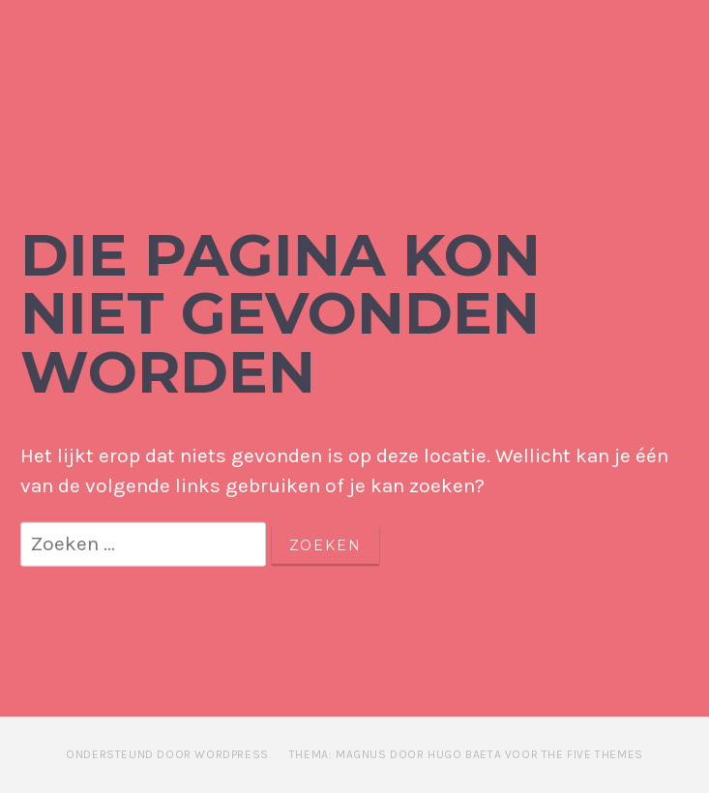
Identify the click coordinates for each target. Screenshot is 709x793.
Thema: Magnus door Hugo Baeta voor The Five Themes (466, 754)
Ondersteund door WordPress (167, 754)
